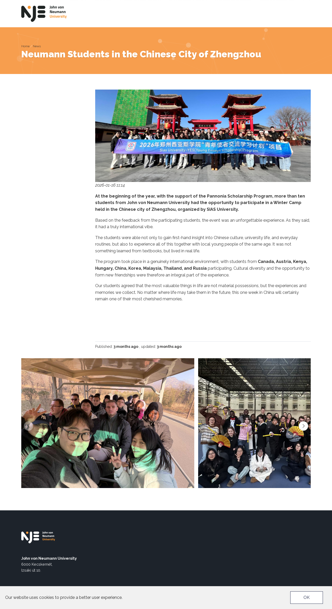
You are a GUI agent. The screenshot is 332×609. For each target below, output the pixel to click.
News (37, 46)
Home (25, 46)
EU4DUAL (268, 4)
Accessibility (228, 4)
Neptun (251, 4)
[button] (303, 426)
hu (304, 13)
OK (306, 597)
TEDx (284, 4)
